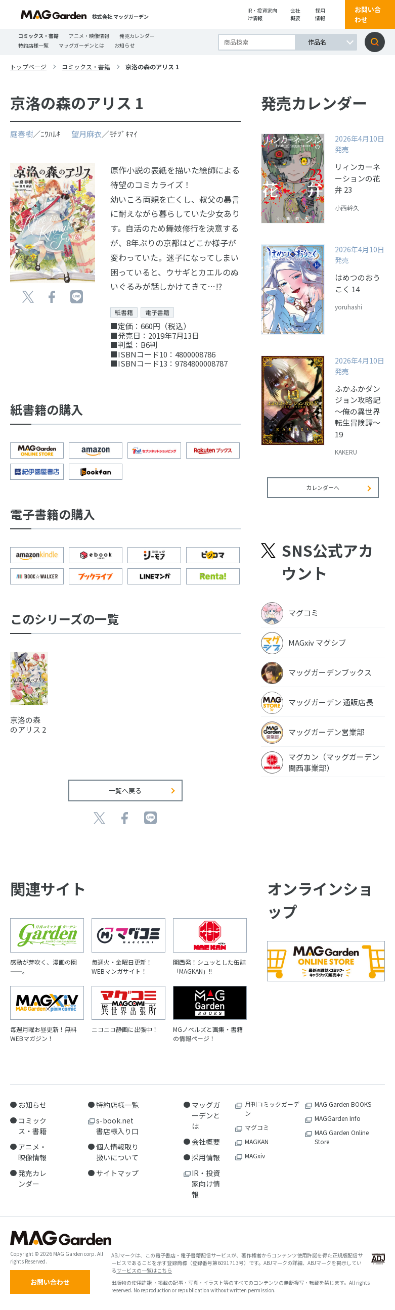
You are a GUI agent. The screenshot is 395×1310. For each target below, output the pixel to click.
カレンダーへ (322, 494)
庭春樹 (21, 133)
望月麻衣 (86, 133)
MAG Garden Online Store (342, 1137)
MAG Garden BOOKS (343, 1104)
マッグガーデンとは (81, 45)
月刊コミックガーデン (272, 1108)
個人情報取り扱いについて (117, 1152)
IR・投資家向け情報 (262, 14)
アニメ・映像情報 (89, 35)
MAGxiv (255, 1155)
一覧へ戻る (125, 790)
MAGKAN (257, 1141)
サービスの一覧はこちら (144, 1272)
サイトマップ (117, 1173)
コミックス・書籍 (38, 35)
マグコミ (257, 1127)
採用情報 (320, 14)
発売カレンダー (137, 35)
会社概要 (295, 14)
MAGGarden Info (338, 1118)
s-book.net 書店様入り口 (118, 1125)
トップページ (28, 66)
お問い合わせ (368, 14)
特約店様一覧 (33, 45)
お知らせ (124, 45)
